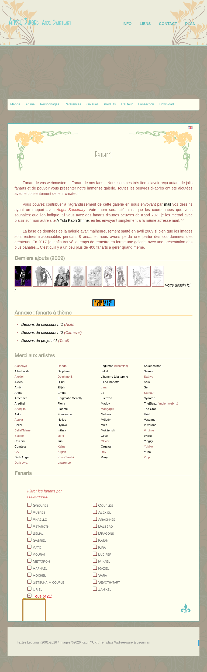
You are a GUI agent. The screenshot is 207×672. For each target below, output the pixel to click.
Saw (147, 382)
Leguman (107, 365)
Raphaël (40, 568)
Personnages (49, 104)
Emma (62, 392)
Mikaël (104, 561)
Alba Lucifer (22, 371)
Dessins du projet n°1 (39, 340)
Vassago (150, 419)
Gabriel (39, 540)
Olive (104, 435)
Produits (110, 104)
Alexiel (104, 512)
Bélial (18, 425)
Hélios (62, 419)
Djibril (61, 382)
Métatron (41, 561)
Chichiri (20, 441)
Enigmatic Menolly (70, 398)
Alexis (19, 382)
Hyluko (62, 425)
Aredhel (20, 403)
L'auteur (127, 104)
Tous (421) (42, 596)
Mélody (106, 419)
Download (166, 104)
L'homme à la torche (114, 376)
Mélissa (106, 414)
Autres (39, 512)
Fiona (61, 403)
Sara (102, 575)
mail (167, 204)
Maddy (105, 403)
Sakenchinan (152, 365)
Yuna (147, 451)
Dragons (106, 533)
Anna (18, 392)
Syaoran (149, 398)
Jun (60, 441)
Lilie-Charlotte (110, 382)
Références (72, 104)
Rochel (39, 575)
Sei (146, 387)
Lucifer (105, 554)
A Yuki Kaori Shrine (73, 220)
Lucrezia (106, 398)
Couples (105, 505)
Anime (30, 104)
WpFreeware (123, 642)
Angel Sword (24, 21)
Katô (37, 547)
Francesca (65, 414)
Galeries (93, 104)
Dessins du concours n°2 (42, 332)
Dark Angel (22, 457)
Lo (102, 392)
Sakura (148, 371)
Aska (18, 414)
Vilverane (150, 425)
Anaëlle (40, 519)
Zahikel (104, 589)
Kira (102, 547)
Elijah (61, 387)
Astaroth (41, 526)
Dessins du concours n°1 (42, 324)
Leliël (104, 371)
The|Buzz (150, 403)
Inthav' (62, 430)
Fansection (146, 104)
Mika (104, 425)
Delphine (64, 371)
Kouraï (39, 554)
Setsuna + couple (48, 582)
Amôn (18, 387)
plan (190, 24)
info (127, 24)
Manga (15, 104)
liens (145, 24)
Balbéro (105, 526)
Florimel (63, 408)
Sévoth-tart (109, 582)
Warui (148, 435)
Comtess (20, 446)
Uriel (147, 414)
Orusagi (106, 446)
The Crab (150, 408)
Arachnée (21, 398)
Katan (103, 540)
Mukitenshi (108, 430)
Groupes (40, 505)
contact (168, 24)
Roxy (104, 457)
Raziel (103, 568)
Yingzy (148, 441)
